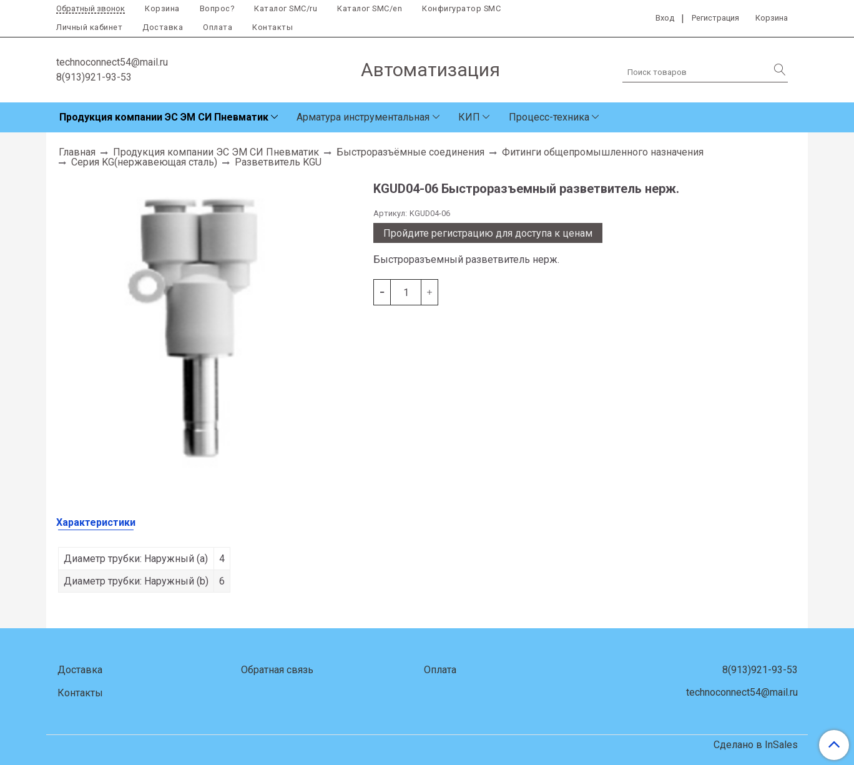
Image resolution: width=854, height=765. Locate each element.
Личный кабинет (89, 27)
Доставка (162, 27)
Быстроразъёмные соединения (410, 152)
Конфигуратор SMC (461, 8)
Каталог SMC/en (369, 8)
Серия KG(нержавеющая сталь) (144, 162)
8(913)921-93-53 (94, 77)
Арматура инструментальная (363, 117)
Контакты (272, 27)
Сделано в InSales (756, 745)
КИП (469, 117)
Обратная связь (277, 670)
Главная (77, 152)
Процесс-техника (549, 117)
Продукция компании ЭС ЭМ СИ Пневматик (163, 117)
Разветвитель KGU (278, 162)
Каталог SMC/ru (285, 8)
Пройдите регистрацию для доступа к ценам (487, 233)
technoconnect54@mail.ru (112, 62)
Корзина (162, 8)
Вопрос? (217, 8)
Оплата (217, 27)
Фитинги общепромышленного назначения (603, 152)
